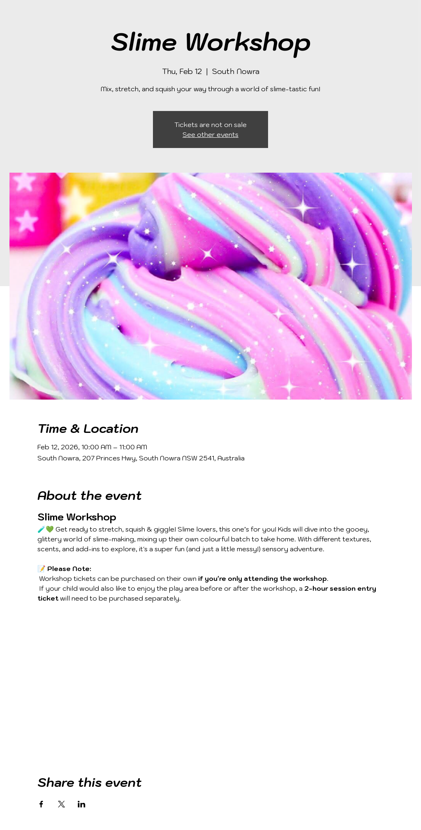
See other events (210, 134)
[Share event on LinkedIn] (82, 804)
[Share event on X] (61, 804)
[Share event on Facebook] (41, 804)
